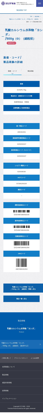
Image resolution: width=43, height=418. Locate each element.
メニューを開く (39, 10)
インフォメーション (9, 398)
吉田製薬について (8, 367)
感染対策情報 (7, 382)
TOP (31, 16)
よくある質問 (35, 358)
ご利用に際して (6, 358)
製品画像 (30, 71)
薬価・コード (12, 71)
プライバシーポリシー (21, 358)
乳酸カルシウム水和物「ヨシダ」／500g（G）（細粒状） (24, 19)
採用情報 (5, 390)
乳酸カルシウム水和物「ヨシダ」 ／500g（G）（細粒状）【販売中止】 (15, 344)
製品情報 (37, 16)
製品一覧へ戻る (21, 299)
